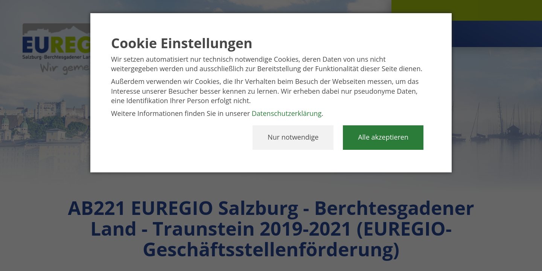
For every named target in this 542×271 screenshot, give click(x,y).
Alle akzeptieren (383, 137)
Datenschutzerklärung (286, 113)
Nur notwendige (293, 137)
